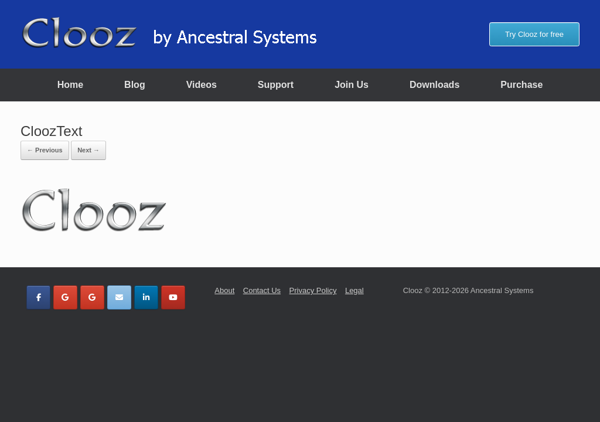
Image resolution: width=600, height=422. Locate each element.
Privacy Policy (313, 290)
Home (70, 85)
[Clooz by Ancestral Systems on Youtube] (173, 297)
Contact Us (262, 290)
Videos (201, 85)
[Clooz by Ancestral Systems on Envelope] (119, 297)
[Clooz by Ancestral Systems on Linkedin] (146, 297)
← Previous (45, 150)
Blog (134, 85)
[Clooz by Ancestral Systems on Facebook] (38, 297)
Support (276, 85)
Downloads (434, 85)
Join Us (352, 85)
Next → (88, 150)
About (224, 290)
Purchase (521, 85)
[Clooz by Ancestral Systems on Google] (65, 297)
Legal (354, 290)
